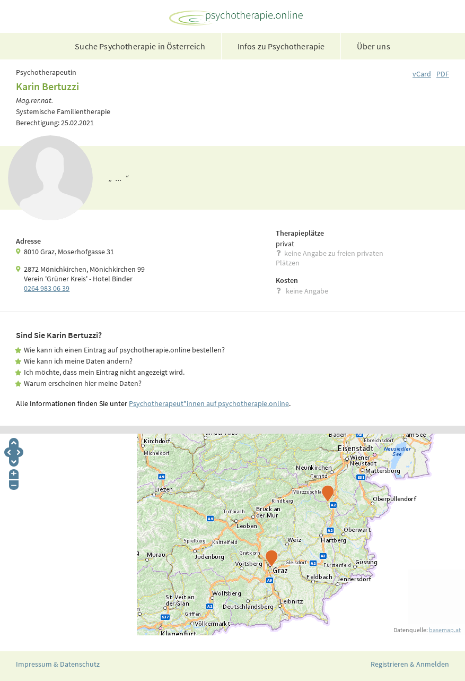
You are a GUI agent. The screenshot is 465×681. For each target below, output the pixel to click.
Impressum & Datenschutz (58, 664)
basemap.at (445, 630)
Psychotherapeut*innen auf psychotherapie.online (209, 403)
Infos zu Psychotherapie (281, 46)
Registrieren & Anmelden (410, 664)
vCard (422, 74)
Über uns (373, 46)
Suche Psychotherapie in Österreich (140, 46)
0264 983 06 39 (46, 288)
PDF (442, 74)
